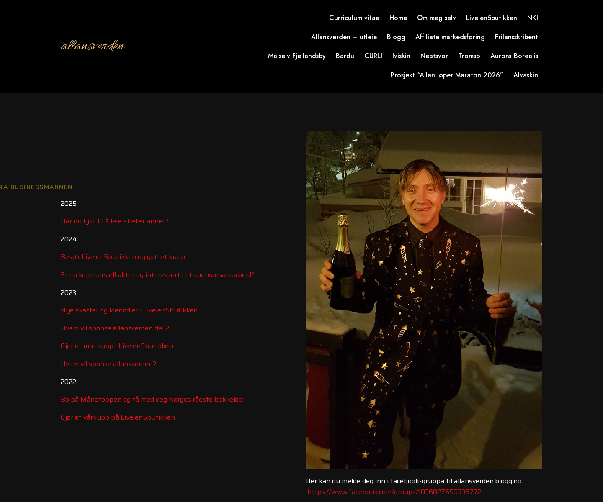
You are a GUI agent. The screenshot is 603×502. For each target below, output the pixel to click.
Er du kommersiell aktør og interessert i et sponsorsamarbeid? (158, 274)
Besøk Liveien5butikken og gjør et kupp (123, 256)
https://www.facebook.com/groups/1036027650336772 (394, 492)
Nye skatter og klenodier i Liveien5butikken (129, 310)
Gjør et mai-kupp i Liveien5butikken (117, 346)
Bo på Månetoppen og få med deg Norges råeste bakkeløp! (153, 399)
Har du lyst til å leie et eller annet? (115, 221)
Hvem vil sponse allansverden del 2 (115, 328)
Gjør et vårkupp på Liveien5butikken (118, 417)
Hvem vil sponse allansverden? (108, 364)
